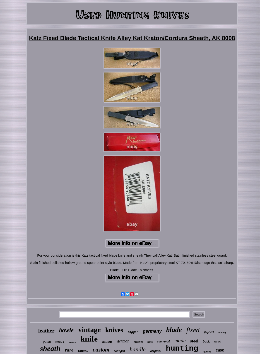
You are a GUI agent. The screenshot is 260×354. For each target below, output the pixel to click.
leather (46, 331)
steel (194, 341)
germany (152, 331)
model (59, 342)
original (155, 351)
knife (89, 339)
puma (47, 341)
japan (209, 331)
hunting (182, 348)
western (72, 342)
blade (174, 330)
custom (101, 350)
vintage (89, 329)
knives (114, 330)
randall (83, 351)
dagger (133, 332)
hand (150, 341)
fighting (207, 351)
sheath (50, 348)
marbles (138, 341)
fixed (193, 330)
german (123, 341)
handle (138, 349)
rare (69, 350)
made (180, 340)
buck (206, 341)
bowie (66, 330)
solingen (119, 351)
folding (222, 332)
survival (163, 341)
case (220, 350)
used (217, 341)
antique (107, 341)
